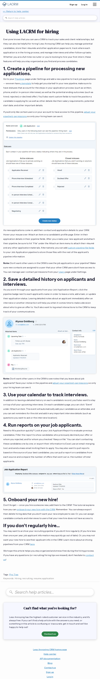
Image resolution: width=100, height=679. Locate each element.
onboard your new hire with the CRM (36, 509)
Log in (50, 676)
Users (62, 272)
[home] (10, 4)
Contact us (50, 634)
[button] (94, 5)
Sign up (50, 672)
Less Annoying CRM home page (50, 649)
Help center (50, 654)
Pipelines (20, 79)
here (32, 544)
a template (25, 83)
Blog (50, 663)
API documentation (50, 658)
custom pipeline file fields (81, 247)
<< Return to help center (16, 11)
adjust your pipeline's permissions (70, 383)
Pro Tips (13, 574)
